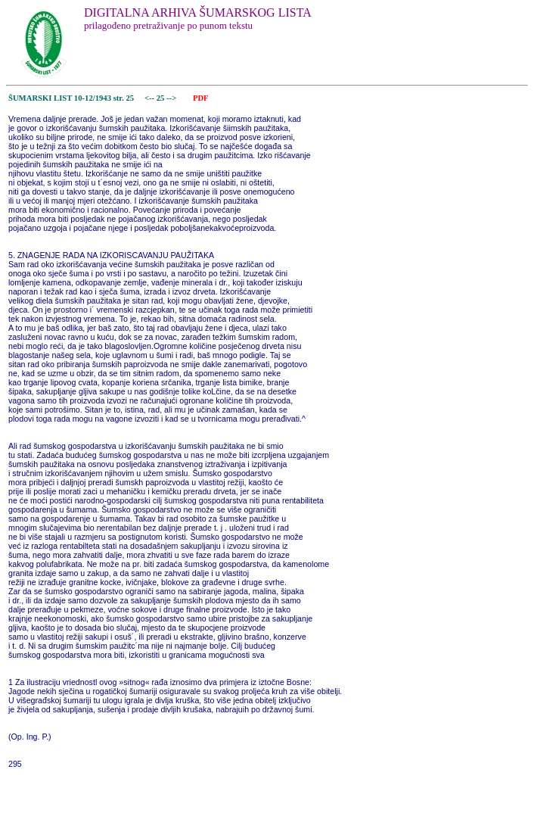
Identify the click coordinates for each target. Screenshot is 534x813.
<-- (149, 98)
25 (161, 98)
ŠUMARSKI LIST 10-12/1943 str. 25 (71, 98)
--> (172, 98)
